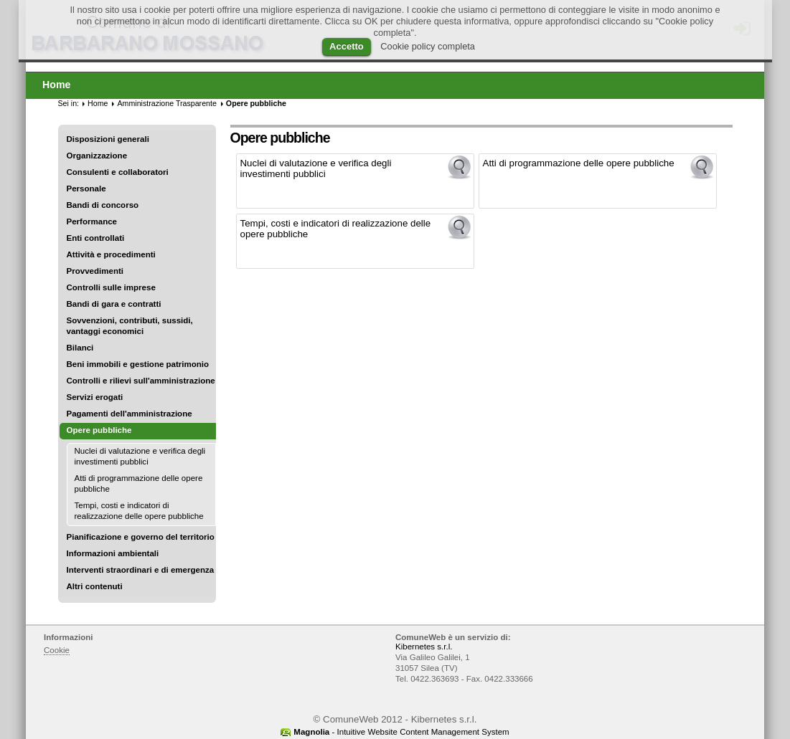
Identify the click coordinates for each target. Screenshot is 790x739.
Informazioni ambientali (113, 553)
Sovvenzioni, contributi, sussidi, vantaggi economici (130, 325)
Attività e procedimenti (111, 254)
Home (98, 103)
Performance (92, 221)
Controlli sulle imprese (111, 287)
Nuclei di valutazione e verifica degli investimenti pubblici (140, 456)
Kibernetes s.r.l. (423, 646)
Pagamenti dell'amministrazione (129, 413)
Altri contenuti (95, 586)
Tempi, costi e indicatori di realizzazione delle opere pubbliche (139, 510)
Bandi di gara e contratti (114, 304)
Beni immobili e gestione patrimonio (138, 364)
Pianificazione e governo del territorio (141, 537)
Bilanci (80, 347)
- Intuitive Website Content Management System (401, 732)
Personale (86, 188)
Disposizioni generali (108, 139)
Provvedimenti (95, 271)
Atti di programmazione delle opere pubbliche (139, 483)
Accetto (346, 46)
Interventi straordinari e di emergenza (141, 570)
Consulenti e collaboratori (118, 172)
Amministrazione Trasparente (166, 103)
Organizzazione (97, 155)
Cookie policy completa (427, 46)
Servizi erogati (95, 397)
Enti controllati (96, 238)
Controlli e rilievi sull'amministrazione (141, 380)
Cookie (57, 650)
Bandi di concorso (103, 205)
